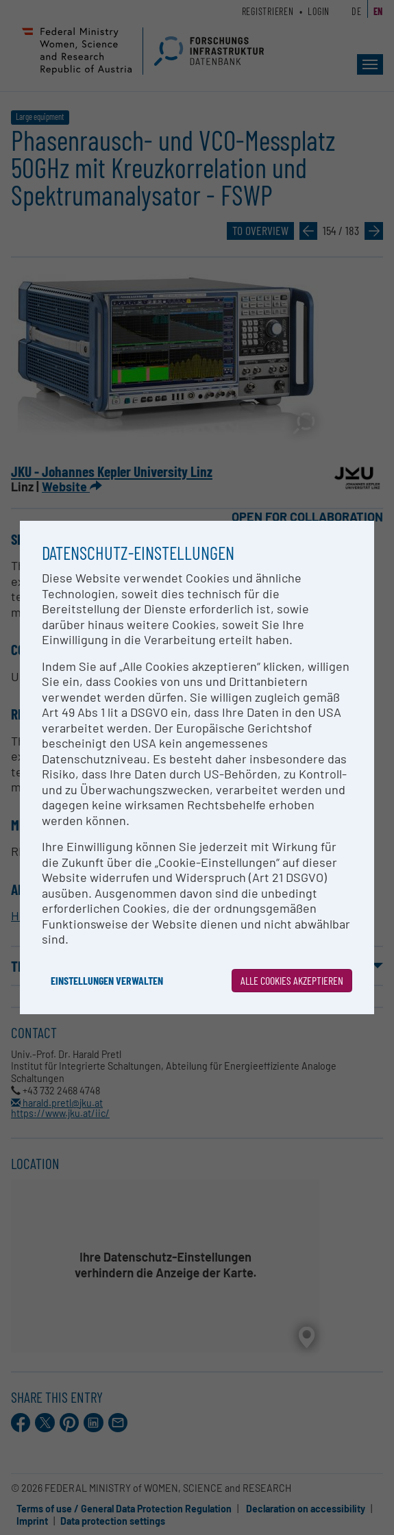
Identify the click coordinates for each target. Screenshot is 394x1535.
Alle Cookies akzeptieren (292, 980)
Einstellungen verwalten (107, 980)
